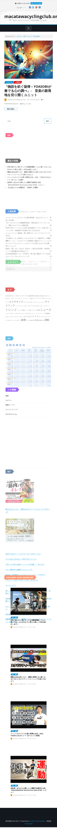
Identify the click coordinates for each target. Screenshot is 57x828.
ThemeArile (28, 824)
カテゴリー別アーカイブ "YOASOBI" (28, 36)
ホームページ (10, 36)
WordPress (33, 821)
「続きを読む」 (11, 109)
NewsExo (42, 821)
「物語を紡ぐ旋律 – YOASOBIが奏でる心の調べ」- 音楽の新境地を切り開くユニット (27, 90)
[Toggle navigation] (28, 28)
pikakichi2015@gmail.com (17, 100)
